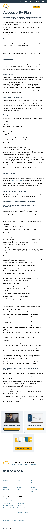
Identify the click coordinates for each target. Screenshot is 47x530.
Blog (32, 480)
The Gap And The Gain (7, 507)
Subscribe (5, 487)
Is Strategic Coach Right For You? (23, 512)
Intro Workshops (20, 503)
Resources (33, 478)
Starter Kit (19, 498)
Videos (32, 491)
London (18, 482)
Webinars (19, 501)
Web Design (5, 528)
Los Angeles (19, 485)
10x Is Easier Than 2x (7, 505)
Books (32, 482)
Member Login (25, 1)
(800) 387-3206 (17, 464)
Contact (4, 485)
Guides (32, 485)
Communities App (20, 510)
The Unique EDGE (6, 510)
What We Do (5, 478)
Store (32, 1)
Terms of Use (6, 520)
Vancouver (19, 487)
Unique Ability (6, 498)
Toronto (19, 478)
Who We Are (5, 480)
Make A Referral (40, 1)
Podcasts (33, 487)
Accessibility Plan (21, 520)
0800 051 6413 (30, 464)
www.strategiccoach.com (16, 180)
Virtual (18, 489)
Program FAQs (6, 489)
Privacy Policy (13, 520)
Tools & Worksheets (35, 489)
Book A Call (36, 6)
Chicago (18, 480)
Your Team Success (7, 501)
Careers (4, 482)
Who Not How (6, 503)
